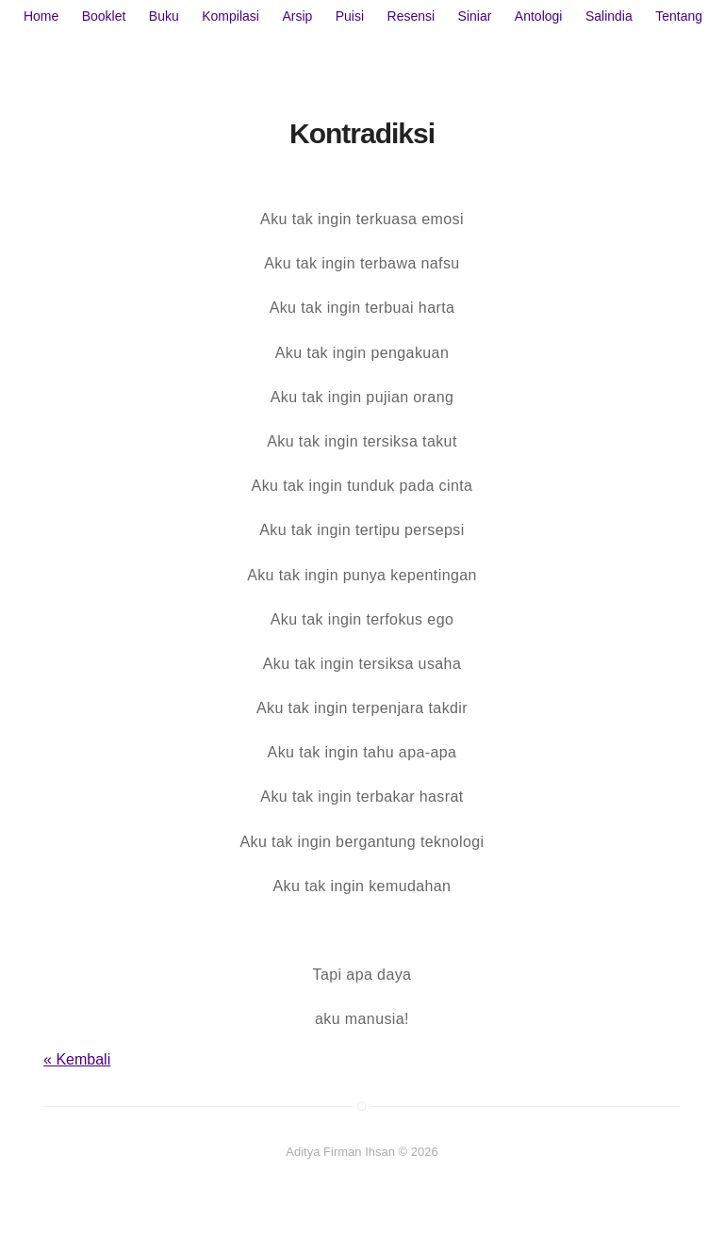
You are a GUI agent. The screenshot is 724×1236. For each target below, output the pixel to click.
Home (41, 16)
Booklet (104, 16)
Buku (164, 16)
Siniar (475, 16)
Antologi (539, 16)
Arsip (297, 16)
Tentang (678, 16)
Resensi (411, 16)
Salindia (609, 16)
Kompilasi (230, 16)
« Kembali (76, 1059)
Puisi (350, 16)
